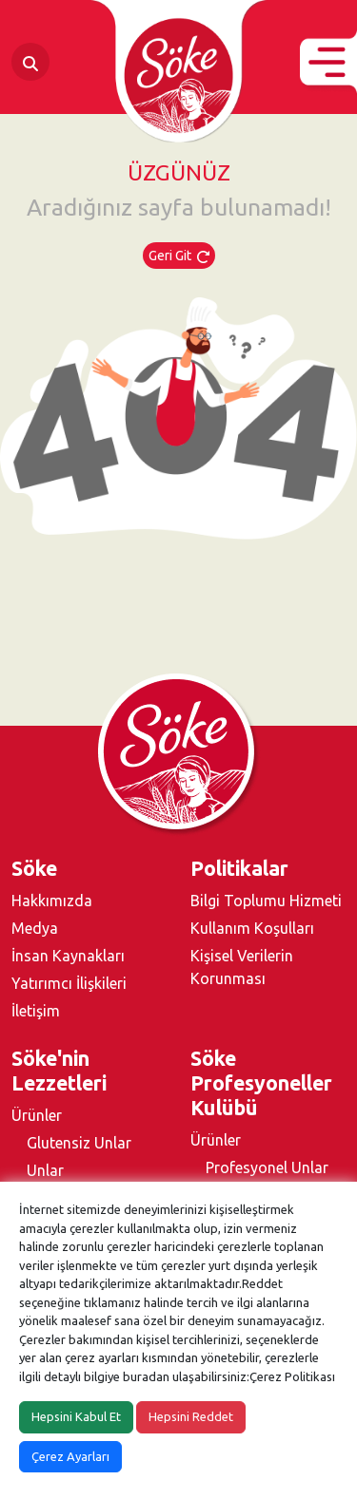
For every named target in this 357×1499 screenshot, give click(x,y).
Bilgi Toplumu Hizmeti (266, 900)
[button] (328, 62)
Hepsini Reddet (191, 1416)
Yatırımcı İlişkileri (69, 983)
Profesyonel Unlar (267, 1167)
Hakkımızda (51, 900)
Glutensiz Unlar (79, 1142)
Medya (34, 928)
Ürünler (36, 1115)
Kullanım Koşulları (252, 928)
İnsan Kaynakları (68, 955)
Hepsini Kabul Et (76, 1416)
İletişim (35, 1010)
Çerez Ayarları (70, 1456)
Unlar (45, 1170)
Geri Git (179, 255)
